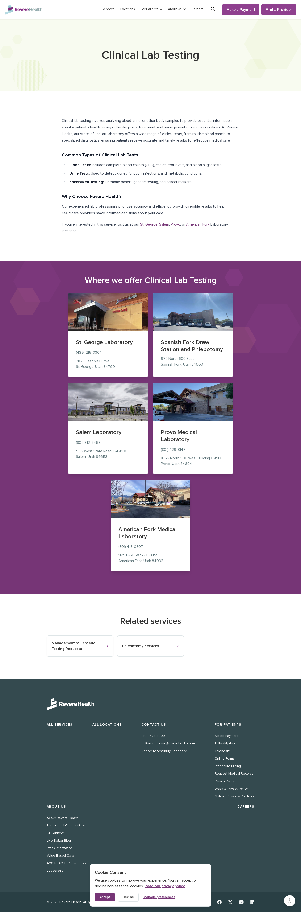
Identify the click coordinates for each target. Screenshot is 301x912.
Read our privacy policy (165, 886)
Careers (197, 9)
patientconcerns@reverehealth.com (168, 743)
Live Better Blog (59, 840)
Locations (127, 9)
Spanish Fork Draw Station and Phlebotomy (192, 346)
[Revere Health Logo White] (150, 704)
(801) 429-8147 (173, 449)
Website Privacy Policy (231, 789)
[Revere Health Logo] (23, 9)
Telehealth (223, 751)
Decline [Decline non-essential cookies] (128, 897)
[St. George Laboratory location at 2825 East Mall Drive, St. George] (108, 312)
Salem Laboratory (98, 432)
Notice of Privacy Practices (234, 796)
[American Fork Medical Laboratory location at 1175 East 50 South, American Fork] (150, 499)
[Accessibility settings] (289, 900)
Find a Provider (279, 9)
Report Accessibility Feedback (164, 751)
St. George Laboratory (104, 342)
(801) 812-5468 (88, 442)
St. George (149, 224)
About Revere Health (63, 818)
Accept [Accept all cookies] (105, 897)
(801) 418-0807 (130, 546)
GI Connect (55, 833)
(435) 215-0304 (89, 352)
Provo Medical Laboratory (179, 436)
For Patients (228, 725)
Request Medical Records (234, 774)
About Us (56, 807)
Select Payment (226, 736)
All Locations (107, 725)
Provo (175, 224)
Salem (164, 224)
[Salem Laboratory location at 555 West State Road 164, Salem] (108, 402)
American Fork (197, 224)
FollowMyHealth (226, 743)
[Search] (213, 9)
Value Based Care (60, 856)
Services (108, 9)
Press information (60, 848)
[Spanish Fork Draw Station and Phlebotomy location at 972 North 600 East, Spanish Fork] (193, 312)
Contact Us (154, 725)
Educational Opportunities (66, 825)
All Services (60, 725)
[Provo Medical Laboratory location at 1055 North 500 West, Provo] (193, 402)
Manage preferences (159, 897)
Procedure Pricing (228, 766)
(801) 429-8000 (153, 736)
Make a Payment (240, 9)
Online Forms (224, 758)
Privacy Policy (225, 781)
